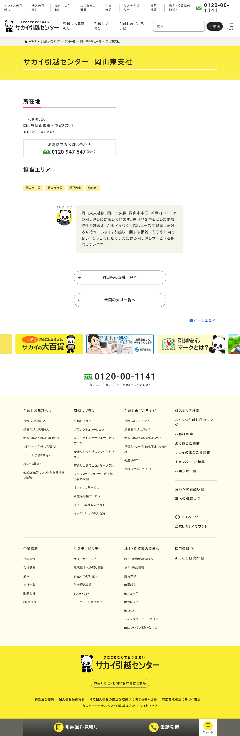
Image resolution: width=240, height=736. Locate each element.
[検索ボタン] (214, 26)
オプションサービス (86, 487)
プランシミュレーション (89, 429)
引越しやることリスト (138, 469)
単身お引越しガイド (137, 429)
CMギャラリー (32, 602)
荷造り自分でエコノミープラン (94, 465)
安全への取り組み (86, 576)
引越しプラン (82, 421)
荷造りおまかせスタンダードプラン (94, 454)
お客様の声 (184, 434)
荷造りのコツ (133, 460)
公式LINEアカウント (191, 526)
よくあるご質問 (187, 443)
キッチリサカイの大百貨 (89, 513)
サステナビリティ (85, 559)
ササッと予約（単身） (36, 455)
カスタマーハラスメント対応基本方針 (109, 705)
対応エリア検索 (187, 411)
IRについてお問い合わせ (140, 627)
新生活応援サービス (87, 496)
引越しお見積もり (35, 421)
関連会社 (29, 593)
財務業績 (130, 576)
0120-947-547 (38, 132)
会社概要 (29, 567)
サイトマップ (149, 705)
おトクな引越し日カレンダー (194, 422)
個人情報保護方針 (72, 699)
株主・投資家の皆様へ (138, 559)
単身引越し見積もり (36, 429)
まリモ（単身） (32, 463)
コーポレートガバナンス (89, 602)
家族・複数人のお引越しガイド (144, 438)
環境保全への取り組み (89, 567)
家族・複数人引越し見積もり (41, 438)
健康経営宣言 (83, 584)
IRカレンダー (132, 602)
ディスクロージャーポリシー (142, 619)
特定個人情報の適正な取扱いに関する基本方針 (123, 699)
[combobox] (179, 26)
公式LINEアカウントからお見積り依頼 (43, 475)
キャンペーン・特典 (190, 462)
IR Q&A (129, 610)
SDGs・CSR (81, 593)
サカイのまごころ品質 (192, 453)
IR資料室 (130, 584)
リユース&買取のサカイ (89, 505)
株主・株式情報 (134, 567)
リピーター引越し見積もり (40, 447)
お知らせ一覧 (186, 471)
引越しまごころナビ (137, 421)
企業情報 (29, 559)
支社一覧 (29, 584)
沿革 (26, 576)
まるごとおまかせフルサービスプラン (94, 441)
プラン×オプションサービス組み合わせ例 (93, 476)
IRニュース (131, 593)
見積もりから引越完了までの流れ (145, 449)
